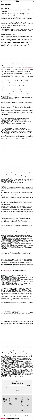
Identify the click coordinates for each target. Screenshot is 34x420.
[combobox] (31, 419)
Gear (9, 400)
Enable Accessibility (17, 0)
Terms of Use (28, 400)
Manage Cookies (16, 418)
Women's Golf (10, 404)
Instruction (10, 403)
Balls (9, 398)
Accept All (3, 418)
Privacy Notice (28, 399)
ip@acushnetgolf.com (29, 67)
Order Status (22, 401)
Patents (27, 398)
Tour (9, 401)
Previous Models (11, 405)
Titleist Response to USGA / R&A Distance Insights (5, 400)
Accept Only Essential (9, 418)
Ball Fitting (16, 398)
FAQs (21, 400)
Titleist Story (4, 398)
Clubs (9, 399)
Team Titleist (10, 402)
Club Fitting (16, 399)
